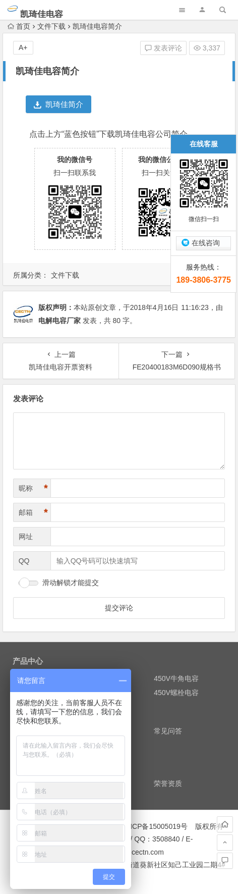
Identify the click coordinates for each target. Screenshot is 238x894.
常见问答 (168, 731)
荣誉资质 (168, 783)
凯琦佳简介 (58, 104)
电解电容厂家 (59, 321)
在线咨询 (206, 243)
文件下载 (51, 26)
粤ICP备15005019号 (155, 826)
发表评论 (163, 48)
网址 (26, 537)
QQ (24, 561)
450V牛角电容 (176, 678)
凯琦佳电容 (41, 14)
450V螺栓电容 (176, 693)
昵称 (33, 488)
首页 (19, 26)
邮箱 (33, 512)
